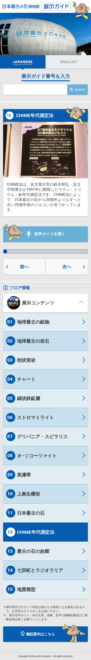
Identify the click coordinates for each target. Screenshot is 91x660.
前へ (24, 266)
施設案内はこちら (38, 633)
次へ (66, 266)
